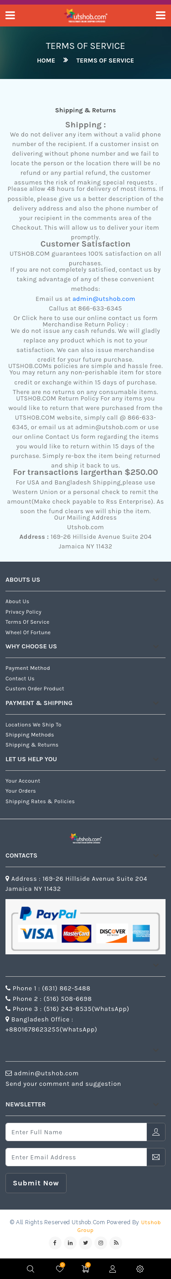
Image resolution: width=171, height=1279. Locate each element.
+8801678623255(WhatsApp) (51, 1029)
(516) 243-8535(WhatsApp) (86, 1009)
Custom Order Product (34, 688)
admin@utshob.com (104, 299)
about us (17, 601)
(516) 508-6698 (67, 999)
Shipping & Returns (32, 745)
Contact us (20, 678)
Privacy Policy (23, 612)
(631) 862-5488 (66, 988)
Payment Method (27, 668)
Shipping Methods (29, 735)
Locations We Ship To (33, 724)
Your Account (22, 781)
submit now (36, 1183)
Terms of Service (105, 60)
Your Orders (20, 791)
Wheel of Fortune (28, 632)
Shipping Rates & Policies (40, 801)
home (46, 60)
